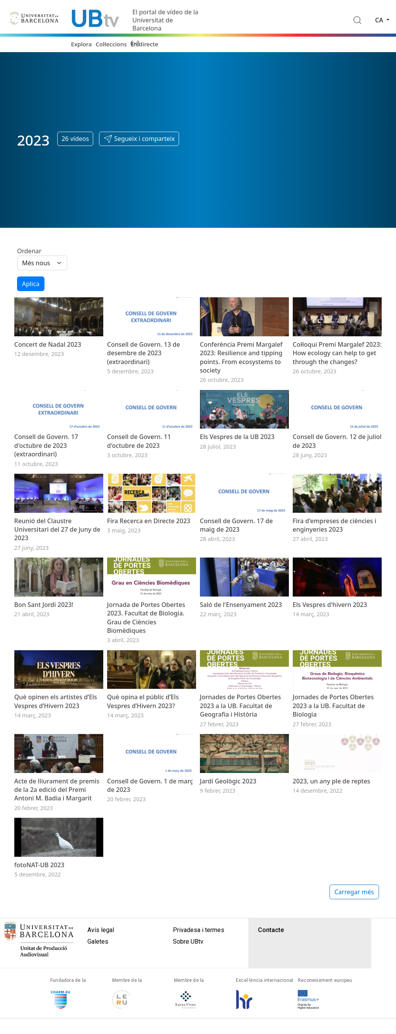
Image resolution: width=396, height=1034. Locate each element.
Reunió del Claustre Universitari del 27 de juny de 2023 (57, 591)
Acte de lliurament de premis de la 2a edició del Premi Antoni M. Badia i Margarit (56, 913)
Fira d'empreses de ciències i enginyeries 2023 (334, 586)
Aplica (30, 284)
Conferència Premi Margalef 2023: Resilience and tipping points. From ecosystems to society (241, 378)
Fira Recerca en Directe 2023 (148, 582)
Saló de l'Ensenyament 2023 (241, 686)
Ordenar (29, 251)
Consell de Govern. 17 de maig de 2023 (236, 586)
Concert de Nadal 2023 (47, 365)
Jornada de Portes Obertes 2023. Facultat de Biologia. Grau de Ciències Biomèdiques (146, 699)
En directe (144, 44)
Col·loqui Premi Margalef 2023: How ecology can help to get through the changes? (337, 373)
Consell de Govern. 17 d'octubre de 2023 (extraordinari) (46, 486)
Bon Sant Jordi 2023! (43, 686)
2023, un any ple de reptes (331, 904)
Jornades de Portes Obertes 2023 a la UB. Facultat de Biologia (333, 808)
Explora (81, 44)
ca (380, 20)
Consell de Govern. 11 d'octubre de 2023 (139, 481)
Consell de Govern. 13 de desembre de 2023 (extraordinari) (143, 373)
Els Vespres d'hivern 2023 (330, 686)
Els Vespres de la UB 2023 (237, 477)
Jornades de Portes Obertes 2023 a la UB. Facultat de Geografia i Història (240, 808)
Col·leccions (111, 44)
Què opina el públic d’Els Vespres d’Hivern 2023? (143, 803)
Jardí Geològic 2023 (228, 904)
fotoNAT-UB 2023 (39, 1008)
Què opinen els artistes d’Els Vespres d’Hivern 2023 (55, 803)
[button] (139, 139)
